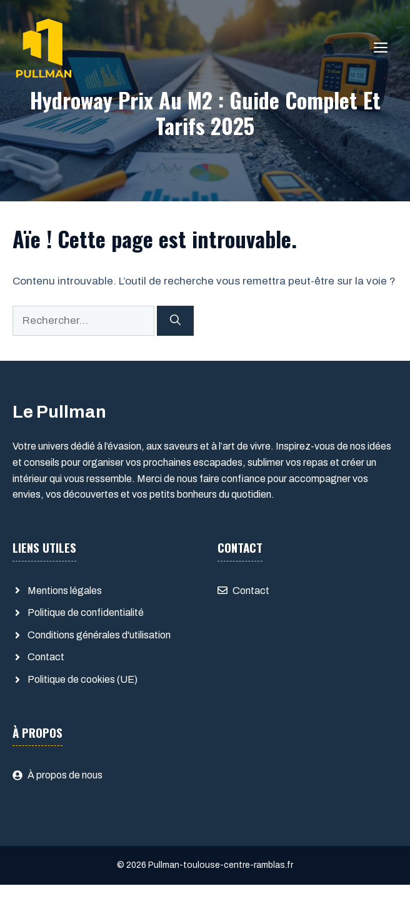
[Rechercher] (175, 321)
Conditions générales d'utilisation (99, 635)
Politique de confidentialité (86, 612)
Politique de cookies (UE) (83, 679)
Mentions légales (65, 590)
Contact (46, 657)
